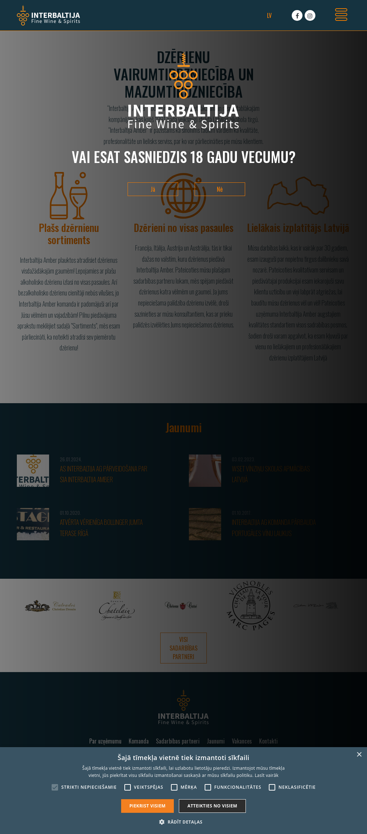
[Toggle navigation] (341, 15)
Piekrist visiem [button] (147, 806)
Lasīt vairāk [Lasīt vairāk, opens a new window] (266, 775)
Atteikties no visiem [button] (212, 806)
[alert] (183, 790)
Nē (220, 189)
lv (269, 15)
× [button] (359, 755)
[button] (183, 821)
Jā (153, 189)
